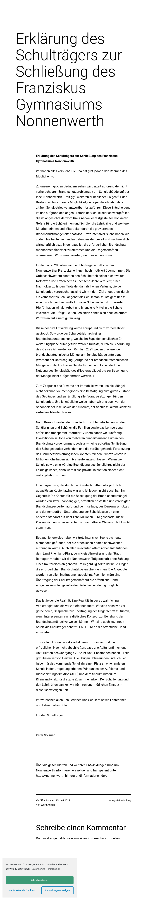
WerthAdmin (48, 804)
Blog (128, 800)
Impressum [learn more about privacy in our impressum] (54, 869)
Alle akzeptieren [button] (39, 880)
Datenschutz (38, 869)
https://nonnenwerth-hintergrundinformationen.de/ (71, 776)
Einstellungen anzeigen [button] (57, 890)
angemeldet (58, 838)
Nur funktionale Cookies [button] (22, 890)
